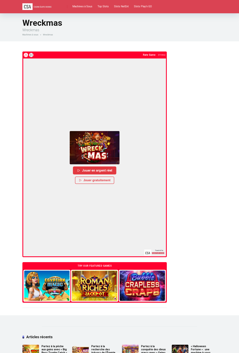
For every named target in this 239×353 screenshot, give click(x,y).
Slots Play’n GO (143, 6)
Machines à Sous (82, 6)
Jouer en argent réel (94, 170)
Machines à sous (30, 35)
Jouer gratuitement (94, 180)
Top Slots (103, 6)
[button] (95, 147)
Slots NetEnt (121, 6)
